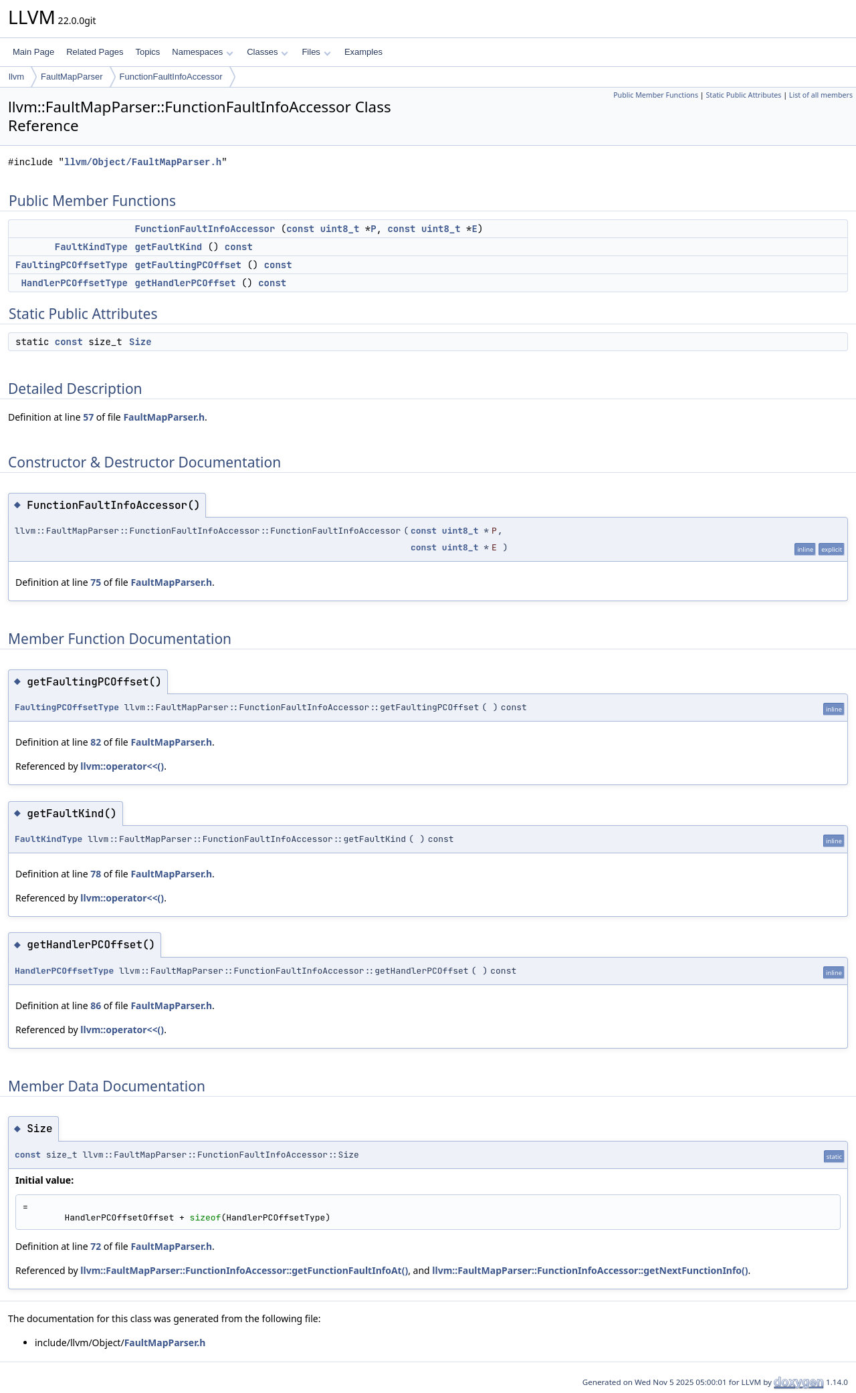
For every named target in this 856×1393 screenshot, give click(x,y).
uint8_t (340, 229)
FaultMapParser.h (164, 417)
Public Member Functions (655, 95)
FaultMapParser (71, 77)
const (300, 229)
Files (316, 52)
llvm (16, 77)
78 (95, 873)
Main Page (33, 52)
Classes (267, 52)
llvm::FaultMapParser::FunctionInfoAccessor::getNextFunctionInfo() (590, 1270)
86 (95, 1005)
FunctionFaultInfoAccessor (171, 77)
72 (95, 1246)
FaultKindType (91, 247)
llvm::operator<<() (122, 766)
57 (88, 417)
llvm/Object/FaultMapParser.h (142, 162)
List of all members (821, 95)
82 (95, 742)
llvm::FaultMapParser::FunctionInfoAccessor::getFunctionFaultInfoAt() (244, 1270)
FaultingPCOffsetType (71, 265)
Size (140, 342)
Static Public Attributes (743, 95)
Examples (363, 52)
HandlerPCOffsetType (74, 283)
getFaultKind (168, 247)
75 (95, 582)
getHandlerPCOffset (184, 283)
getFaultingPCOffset (187, 265)
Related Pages (94, 52)
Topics (147, 52)
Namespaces (202, 52)
